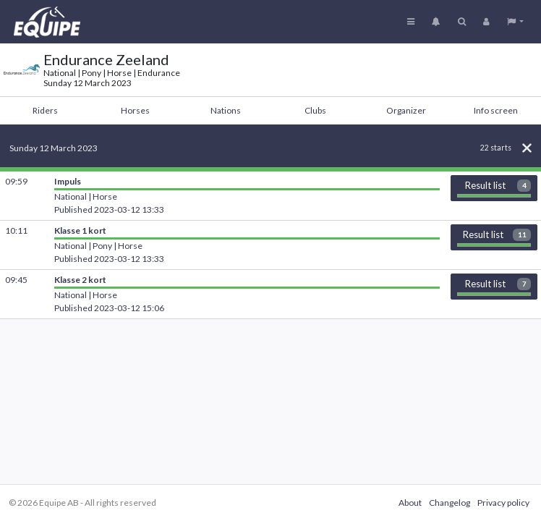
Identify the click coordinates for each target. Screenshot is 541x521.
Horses (135, 110)
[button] (515, 21)
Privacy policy (503, 502)
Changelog (449, 502)
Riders (45, 110)
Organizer (406, 110)
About (410, 502)
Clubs (315, 110)
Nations (225, 110)
